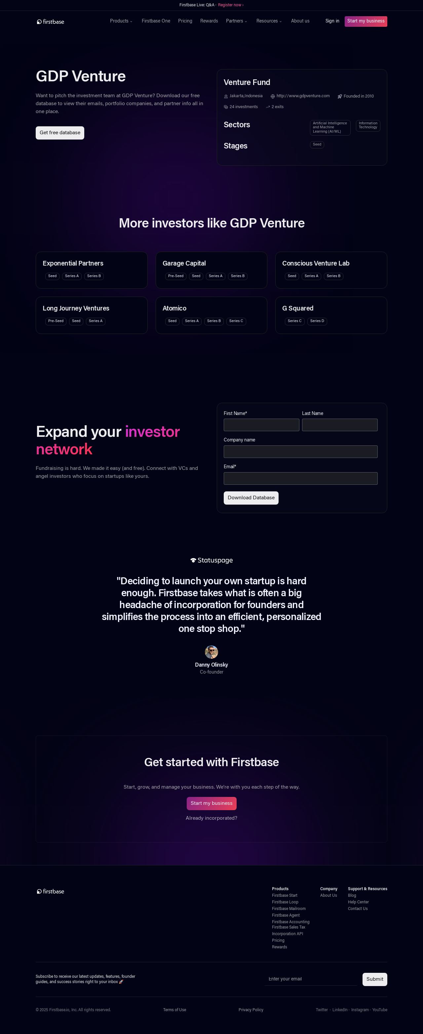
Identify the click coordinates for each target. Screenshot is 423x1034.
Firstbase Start (284, 896)
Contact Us (358, 909)
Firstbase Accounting (291, 922)
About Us (328, 896)
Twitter (322, 1010)
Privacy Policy (251, 1010)
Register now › (231, 5)
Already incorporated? (211, 818)
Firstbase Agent (286, 916)
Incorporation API (287, 934)
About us (300, 21)
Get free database (60, 133)
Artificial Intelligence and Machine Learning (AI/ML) (330, 128)
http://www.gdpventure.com (303, 96)
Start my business (366, 21)
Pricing (185, 21)
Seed (317, 144)
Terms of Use (174, 1010)
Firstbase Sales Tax (288, 928)
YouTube (379, 1010)
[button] (122, 21)
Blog (352, 896)
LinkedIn (340, 1010)
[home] (65, 21)
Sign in (332, 21)
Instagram (360, 1010)
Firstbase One (156, 21)
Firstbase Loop (285, 902)
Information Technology (368, 125)
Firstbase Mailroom (289, 909)
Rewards (209, 21)
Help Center (358, 902)
